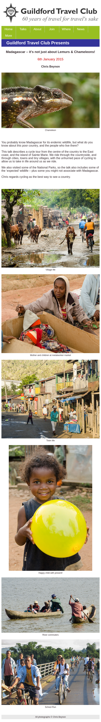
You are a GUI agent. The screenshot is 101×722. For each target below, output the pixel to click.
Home (8, 29)
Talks (23, 29)
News (81, 29)
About (37, 29)
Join (52, 29)
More (8, 35)
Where (66, 29)
